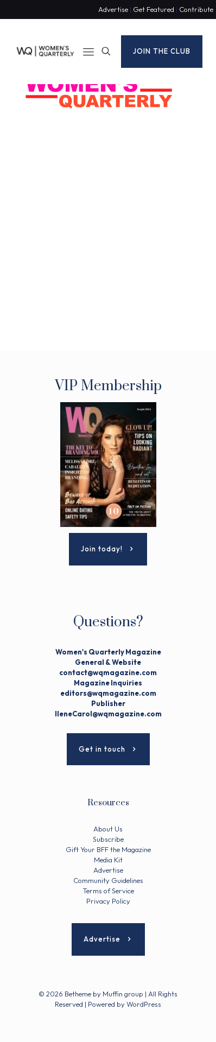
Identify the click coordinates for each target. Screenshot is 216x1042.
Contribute (196, 9)
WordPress (143, 1004)
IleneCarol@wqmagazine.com (108, 713)
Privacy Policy (108, 901)
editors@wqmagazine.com (108, 693)
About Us (108, 828)
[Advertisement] (108, 243)
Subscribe (108, 839)
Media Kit (108, 859)
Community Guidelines (108, 880)
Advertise (113, 9)
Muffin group (123, 993)
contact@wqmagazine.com (108, 672)
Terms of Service (108, 890)
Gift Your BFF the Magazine (108, 849)
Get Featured (153, 9)
